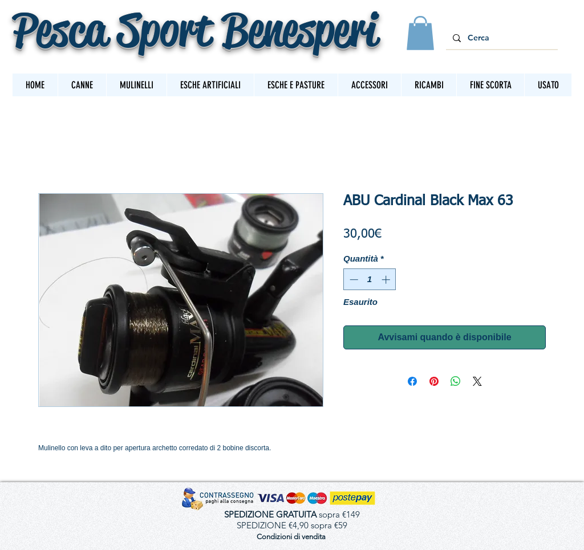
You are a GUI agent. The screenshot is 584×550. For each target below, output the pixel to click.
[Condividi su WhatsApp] (456, 381)
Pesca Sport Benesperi (195, 29)
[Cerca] (501, 38)
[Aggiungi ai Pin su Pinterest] (434, 381)
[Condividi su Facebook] (412, 381)
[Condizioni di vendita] (291, 537)
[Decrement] (352, 279)
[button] (420, 33)
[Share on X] (477, 381)
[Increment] (387, 279)
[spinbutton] (369, 279)
